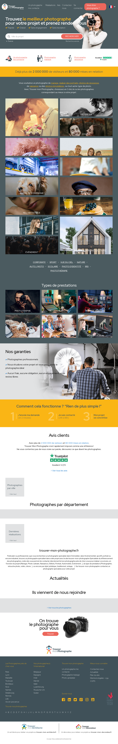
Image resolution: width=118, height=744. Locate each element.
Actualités (94, 672)
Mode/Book (31, 232)
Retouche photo (59, 310)
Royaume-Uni (39, 690)
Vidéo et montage (95, 310)
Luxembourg (39, 687)
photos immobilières (55, 86)
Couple (86, 134)
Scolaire (53, 266)
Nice (7, 687)
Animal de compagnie (32, 193)
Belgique (37, 672)
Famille (86, 153)
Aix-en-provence (12, 702)
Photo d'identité (71, 266)
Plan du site (94, 675)
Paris (7, 672)
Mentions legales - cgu (99, 678)
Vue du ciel (66, 262)
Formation (59, 335)
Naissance (32, 153)
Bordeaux (9, 684)
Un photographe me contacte (35, 6)
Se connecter (78, 6)
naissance (34, 86)
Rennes (8, 696)
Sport (53, 262)
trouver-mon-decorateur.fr (101, 732)
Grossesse (86, 114)
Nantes (8, 690)
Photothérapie (59, 270)
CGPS (92, 681)
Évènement (31, 252)
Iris (86, 266)
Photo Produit (86, 173)
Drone (22, 335)
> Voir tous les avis (59, 470)
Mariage (31, 132)
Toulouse (9, 681)
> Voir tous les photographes (59, 608)
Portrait (86, 193)
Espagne (37, 675)
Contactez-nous (67, 6)
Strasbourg (9, 693)
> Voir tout (12, 494)
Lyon (7, 675)
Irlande (36, 681)
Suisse (36, 693)
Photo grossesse (68, 678)
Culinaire (86, 212)
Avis (58, 5)
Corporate (39, 262)
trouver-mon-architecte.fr (46, 732)
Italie (35, 684)
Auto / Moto (37, 266)
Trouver (50, 634)
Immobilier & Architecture (86, 250)
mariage (54, 83)
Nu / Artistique (31, 212)
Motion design (95, 335)
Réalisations (50, 5)
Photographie (23, 310)
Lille (7, 699)
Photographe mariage (71, 675)
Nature (81, 262)
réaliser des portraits (68, 83)
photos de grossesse (89, 83)
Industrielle (32, 173)
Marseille (8, 678)
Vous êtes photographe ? (93, 6)
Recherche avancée (72, 41)
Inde (35, 678)
